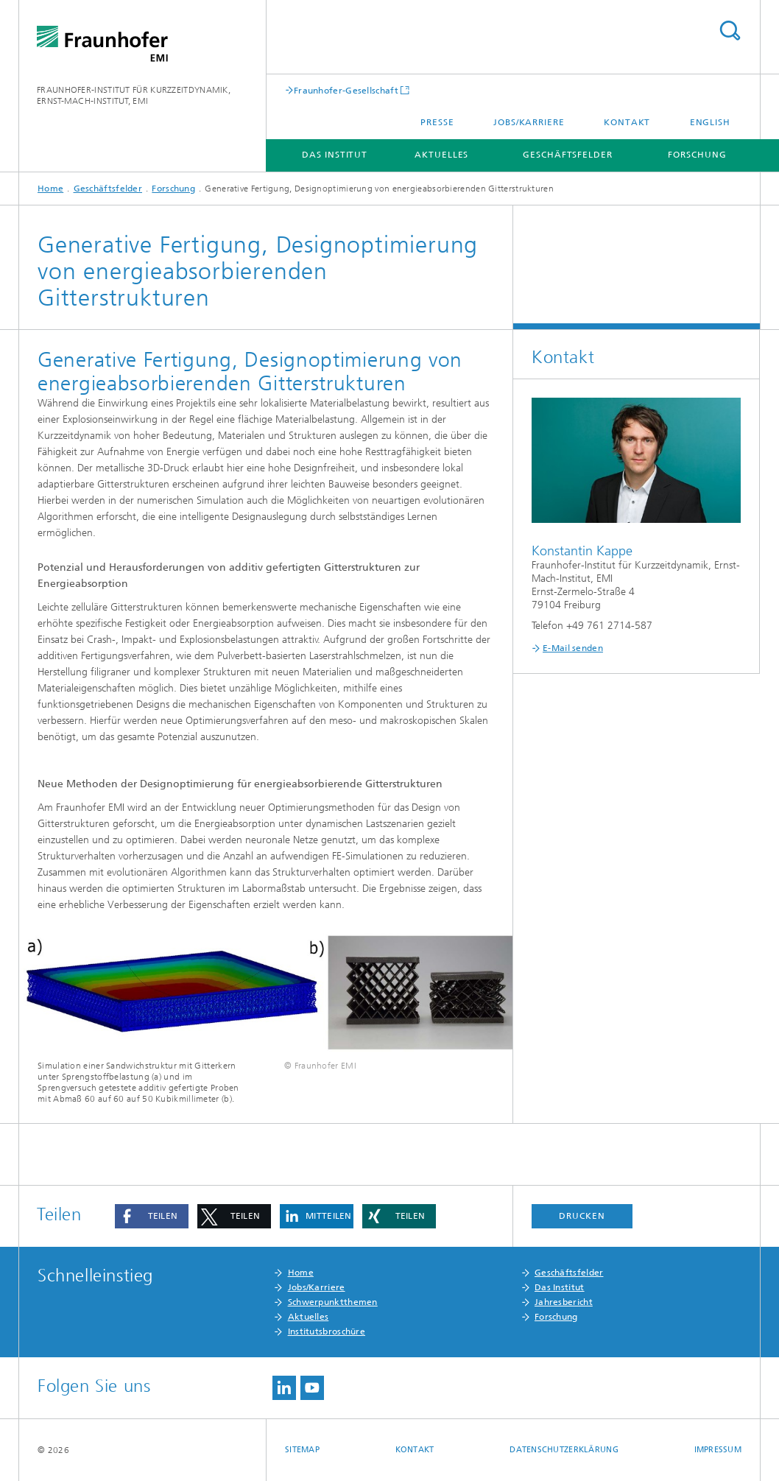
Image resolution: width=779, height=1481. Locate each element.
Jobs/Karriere (529, 122)
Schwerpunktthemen (333, 1302)
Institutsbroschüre (326, 1331)
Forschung (697, 154)
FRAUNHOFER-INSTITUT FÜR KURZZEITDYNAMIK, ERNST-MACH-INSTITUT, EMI (133, 95)
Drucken (581, 1216)
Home (50, 188)
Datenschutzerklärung (564, 1449)
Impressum (717, 1449)
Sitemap (302, 1449)
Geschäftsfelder (568, 154)
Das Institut (334, 154)
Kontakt (627, 122)
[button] (151, 1216)
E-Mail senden (573, 648)
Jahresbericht (564, 1302)
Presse (437, 122)
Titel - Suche (729, 30)
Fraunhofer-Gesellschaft (346, 90)
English (710, 122)
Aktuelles (441, 154)
